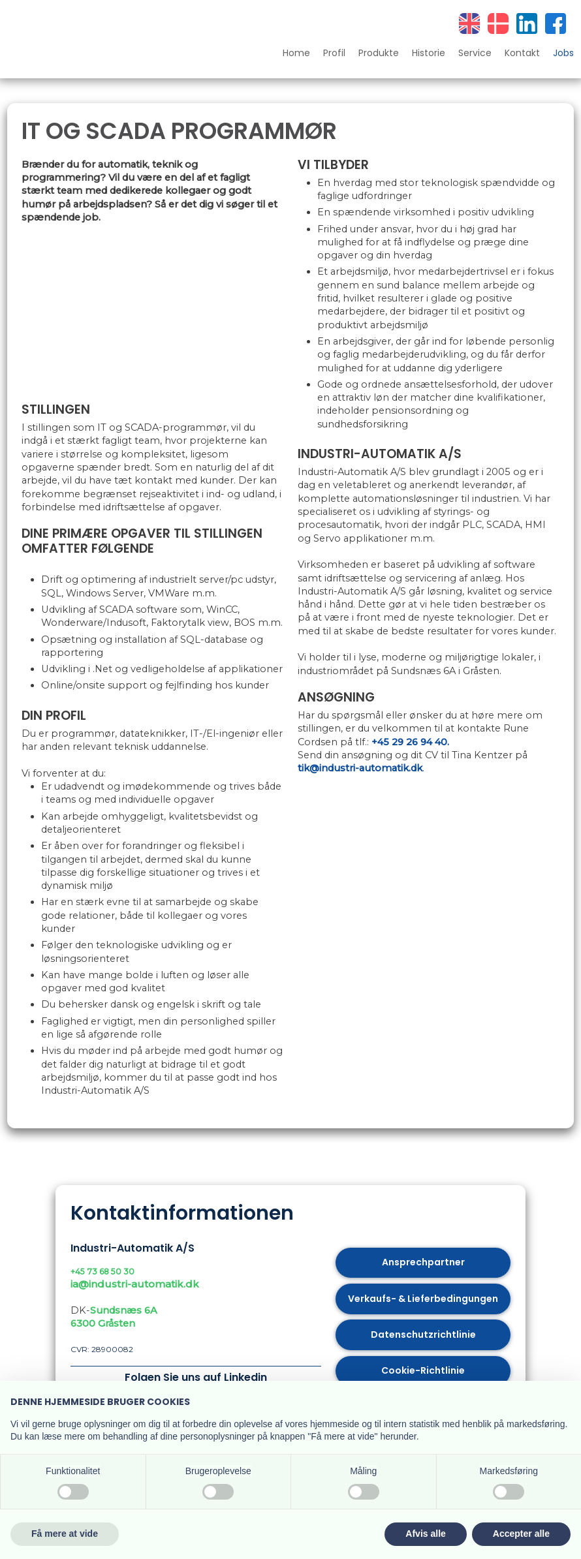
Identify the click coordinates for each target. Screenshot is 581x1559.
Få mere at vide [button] (64, 1533)
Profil (334, 53)
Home (296, 53)
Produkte (378, 53)
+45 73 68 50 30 (102, 1271)
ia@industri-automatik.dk (135, 1284)
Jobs (563, 53)
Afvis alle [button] (425, 1533)
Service (475, 53)
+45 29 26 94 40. (410, 742)
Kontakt (522, 53)
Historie (428, 53)
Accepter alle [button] (521, 1533)
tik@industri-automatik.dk (360, 768)
